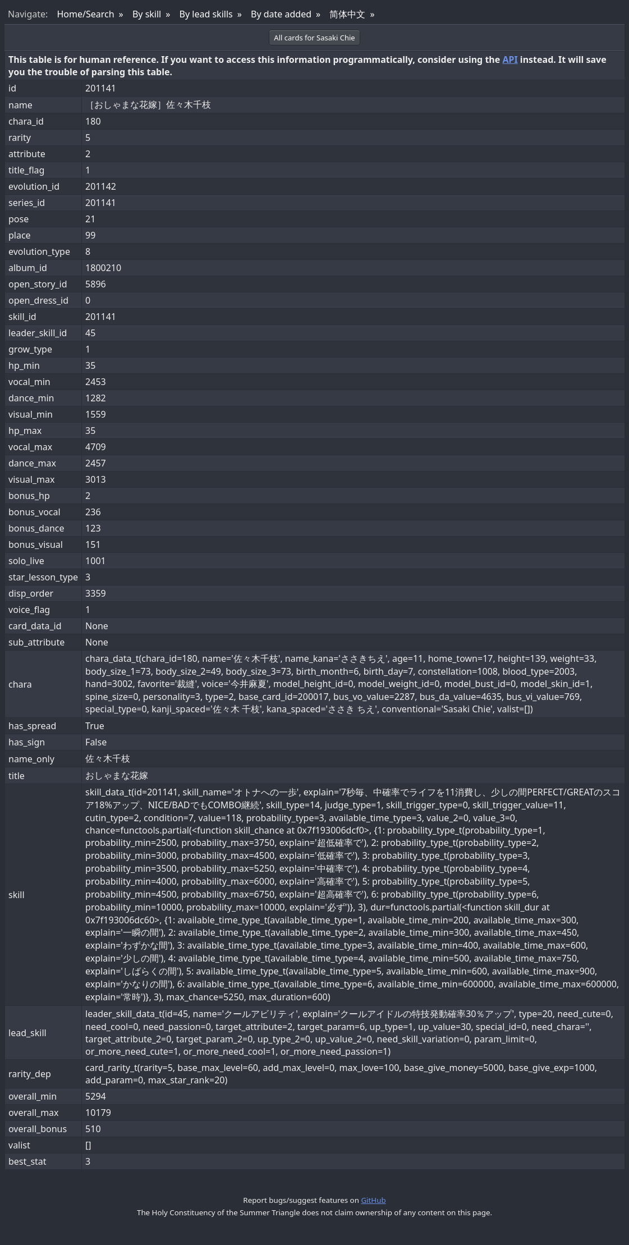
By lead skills (206, 14)
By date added (281, 14)
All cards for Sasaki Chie (314, 38)
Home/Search (85, 14)
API (509, 59)
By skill (146, 14)
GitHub (373, 1200)
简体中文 (347, 14)
